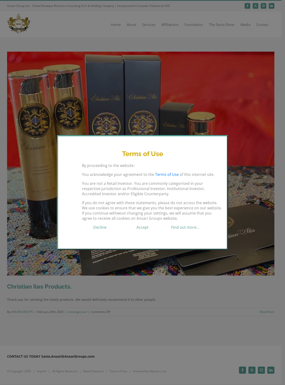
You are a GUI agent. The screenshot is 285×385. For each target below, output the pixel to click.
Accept (142, 227)
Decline (99, 227)
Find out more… (185, 227)
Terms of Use (167, 174)
